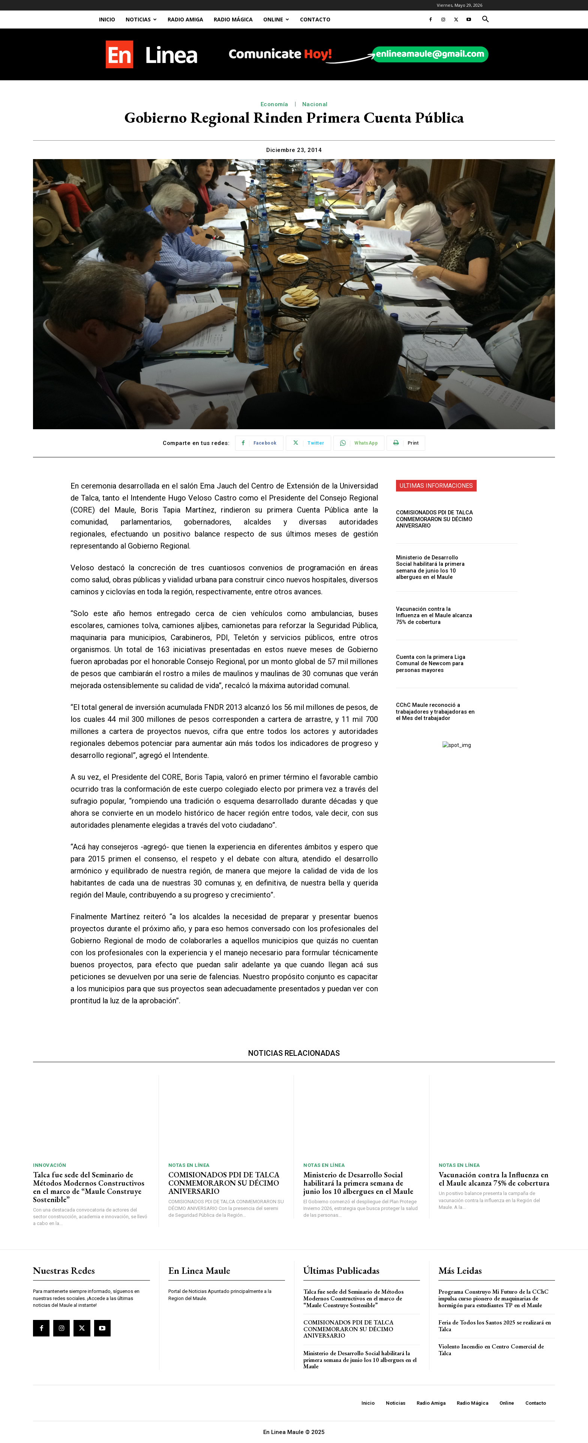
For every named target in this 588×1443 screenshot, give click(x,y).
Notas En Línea (189, 1165)
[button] (485, 20)
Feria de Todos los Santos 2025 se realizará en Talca (494, 1325)
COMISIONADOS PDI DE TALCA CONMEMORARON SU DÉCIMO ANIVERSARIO (432, 519)
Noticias (141, 19)
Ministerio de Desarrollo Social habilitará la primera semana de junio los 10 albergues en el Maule (435, 567)
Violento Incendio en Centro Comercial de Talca (491, 1349)
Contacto (315, 19)
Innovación (49, 1165)
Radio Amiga (185, 19)
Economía (274, 104)
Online (276, 19)
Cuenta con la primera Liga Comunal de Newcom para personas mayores (429, 663)
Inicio (107, 19)
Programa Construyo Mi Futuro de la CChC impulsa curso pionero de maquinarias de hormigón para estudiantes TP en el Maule (493, 1298)
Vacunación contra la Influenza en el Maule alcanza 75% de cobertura (434, 615)
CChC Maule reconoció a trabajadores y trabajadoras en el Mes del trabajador (434, 711)
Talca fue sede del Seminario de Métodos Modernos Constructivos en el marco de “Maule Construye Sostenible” (88, 1187)
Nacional (315, 104)
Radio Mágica (233, 19)
